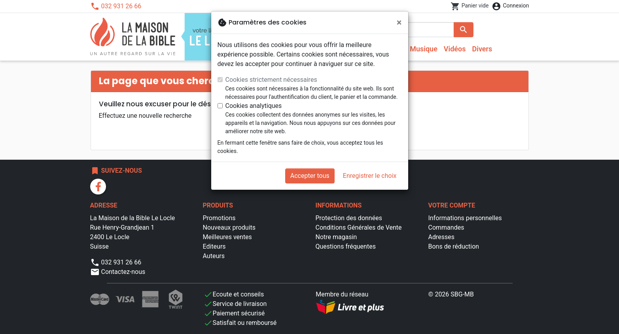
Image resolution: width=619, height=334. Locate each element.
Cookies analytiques (253, 105)
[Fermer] (399, 22)
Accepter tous (309, 175)
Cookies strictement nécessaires (271, 79)
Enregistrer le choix (370, 175)
